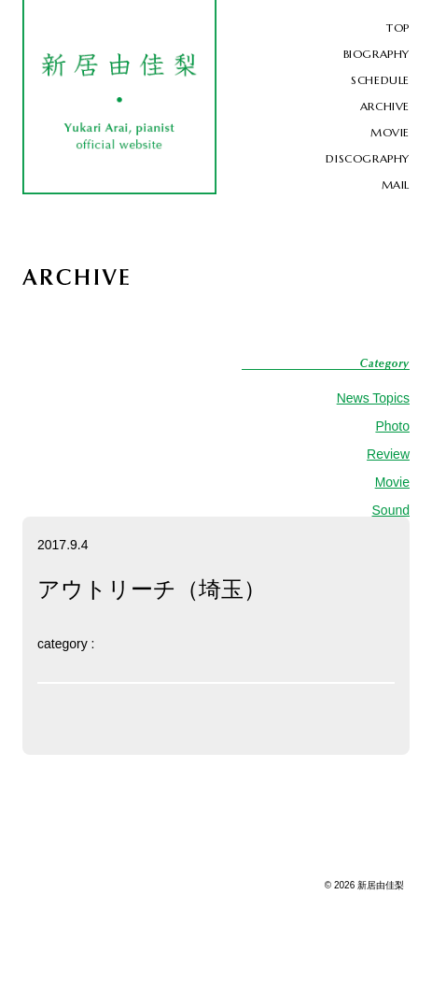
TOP (398, 28)
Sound (391, 510)
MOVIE (390, 132)
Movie (392, 482)
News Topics (373, 397)
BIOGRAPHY (376, 54)
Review (388, 454)
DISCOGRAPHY (368, 158)
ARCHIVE (385, 106)
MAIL (396, 185)
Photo (392, 426)
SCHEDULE (380, 80)
